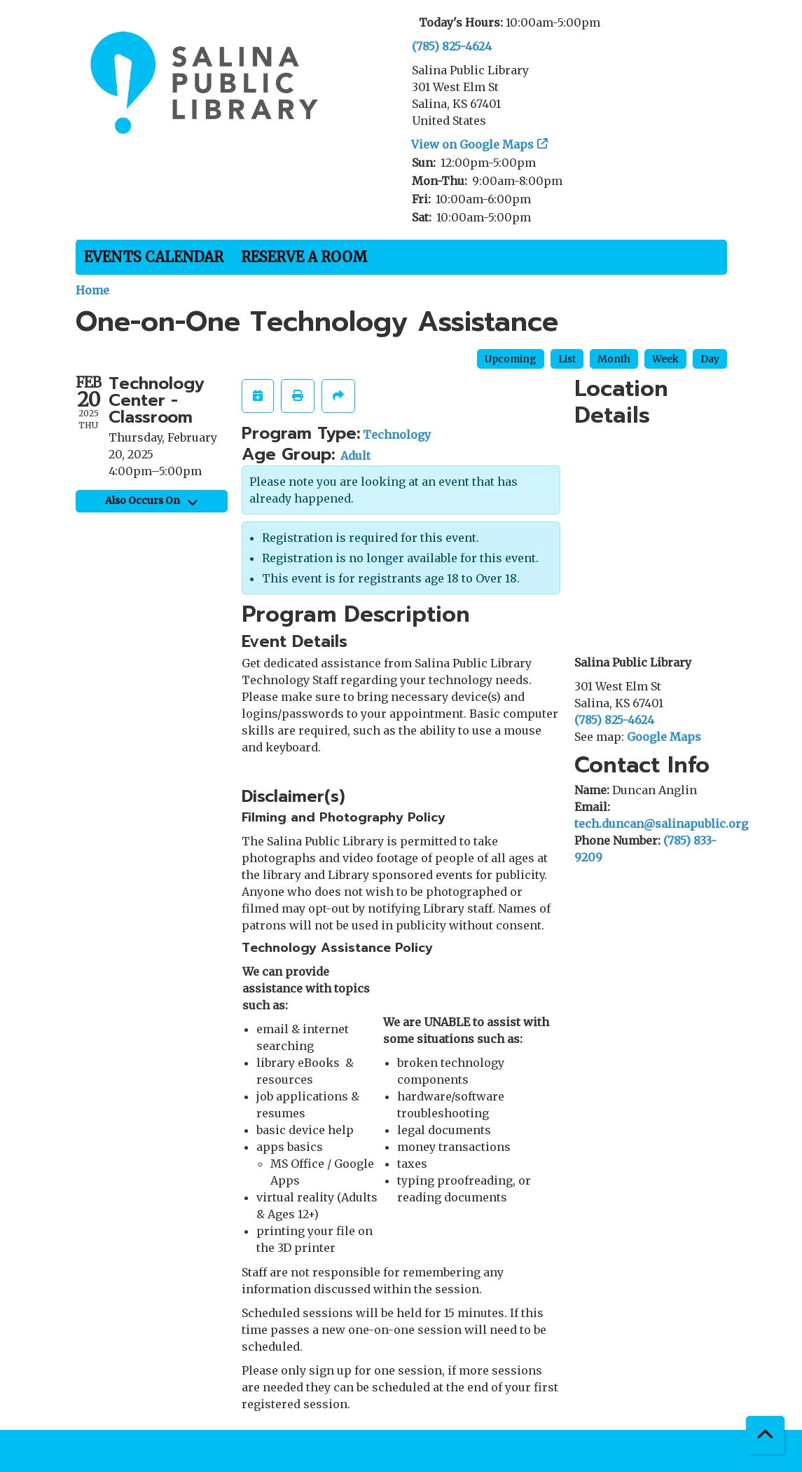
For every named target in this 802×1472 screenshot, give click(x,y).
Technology (397, 435)
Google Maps (664, 737)
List (567, 359)
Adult (355, 456)
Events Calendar (153, 257)
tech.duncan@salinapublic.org (661, 824)
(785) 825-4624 (452, 46)
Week (665, 359)
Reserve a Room (304, 257)
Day (709, 359)
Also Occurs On (151, 500)
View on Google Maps (473, 144)
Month (613, 359)
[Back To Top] (765, 1435)
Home (92, 290)
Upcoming (511, 359)
